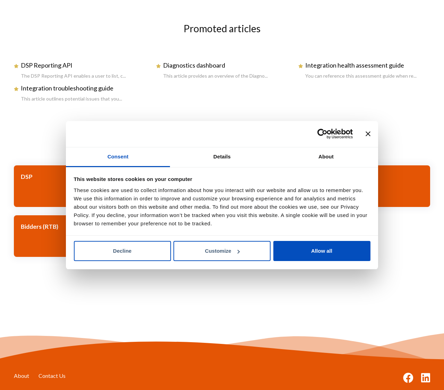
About (21, 375)
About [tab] (326, 156)
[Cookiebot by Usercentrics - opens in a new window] (322, 134)
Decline (122, 251)
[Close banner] (368, 133)
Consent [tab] (118, 156)
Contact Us (52, 375)
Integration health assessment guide (354, 65)
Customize (222, 251)
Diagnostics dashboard (194, 65)
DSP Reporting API (46, 65)
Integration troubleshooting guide (67, 88)
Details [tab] (222, 156)
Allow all (321, 251)
